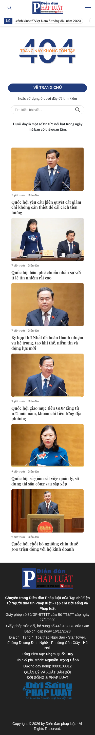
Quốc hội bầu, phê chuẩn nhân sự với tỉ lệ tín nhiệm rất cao (46, 275)
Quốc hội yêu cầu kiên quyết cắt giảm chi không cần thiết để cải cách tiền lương (46, 207)
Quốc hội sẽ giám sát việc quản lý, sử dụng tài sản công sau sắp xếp (45, 481)
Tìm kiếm (77, 109)
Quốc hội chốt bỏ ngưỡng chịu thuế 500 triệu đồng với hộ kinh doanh (44, 546)
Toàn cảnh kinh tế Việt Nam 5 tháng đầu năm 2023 (48, 21)
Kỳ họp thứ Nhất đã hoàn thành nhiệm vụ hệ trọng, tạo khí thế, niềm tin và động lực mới (47, 343)
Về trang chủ (47, 88)
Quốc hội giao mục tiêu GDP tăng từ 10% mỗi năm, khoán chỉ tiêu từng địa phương (46, 413)
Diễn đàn (33, 195)
